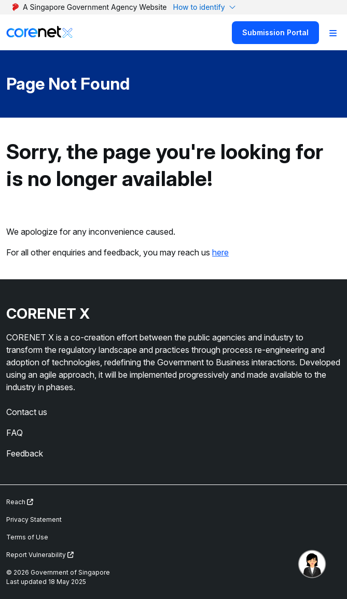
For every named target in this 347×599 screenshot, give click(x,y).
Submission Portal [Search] (275, 32)
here (220, 252)
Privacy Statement (34, 519)
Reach (19, 502)
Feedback (24, 453)
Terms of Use (27, 537)
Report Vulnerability (40, 555)
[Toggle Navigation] (333, 32)
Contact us (26, 412)
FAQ (14, 432)
